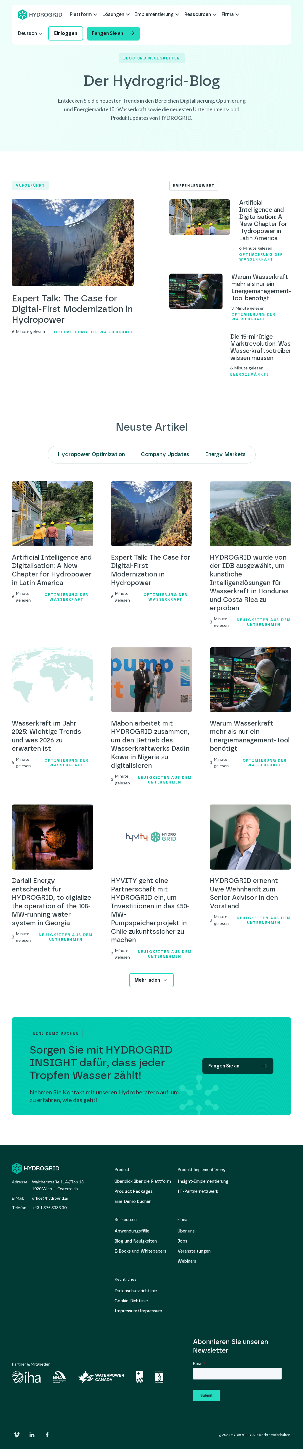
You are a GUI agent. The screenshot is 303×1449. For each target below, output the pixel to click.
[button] (83, 14)
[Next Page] (151, 980)
